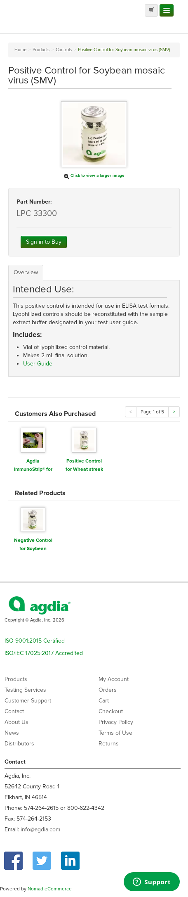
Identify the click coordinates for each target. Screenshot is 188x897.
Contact (14, 711)
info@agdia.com (40, 829)
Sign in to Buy (43, 241)
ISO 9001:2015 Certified (35, 640)
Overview (26, 272)
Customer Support (28, 700)
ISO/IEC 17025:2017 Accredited (44, 653)
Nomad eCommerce (50, 889)
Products (16, 679)
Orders (108, 689)
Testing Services (25, 689)
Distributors (19, 743)
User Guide (37, 363)
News (12, 732)
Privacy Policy (116, 722)
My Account (114, 679)
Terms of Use (115, 732)
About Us (16, 722)
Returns (109, 743)
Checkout (111, 711)
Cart (104, 700)
